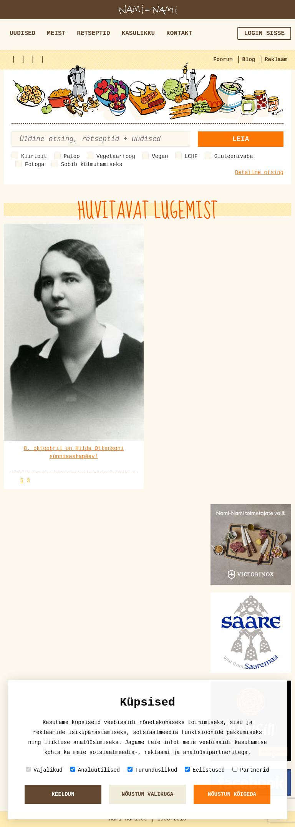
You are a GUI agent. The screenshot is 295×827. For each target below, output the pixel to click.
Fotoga (34, 164)
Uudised (22, 33)
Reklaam (276, 59)
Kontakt (179, 33)
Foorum (222, 59)
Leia (240, 139)
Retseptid (93, 33)
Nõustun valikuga (147, 794)
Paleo (72, 156)
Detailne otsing (259, 172)
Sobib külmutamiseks (92, 164)
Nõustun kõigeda (232, 794)
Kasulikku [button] (138, 33)
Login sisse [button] (264, 33)
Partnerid (250, 770)
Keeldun (63, 794)
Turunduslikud (152, 770)
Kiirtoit (34, 156)
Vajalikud (44, 770)
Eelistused (205, 770)
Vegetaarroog (115, 156)
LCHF (191, 156)
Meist (56, 33)
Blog (248, 59)
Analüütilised (95, 770)
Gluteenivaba (233, 156)
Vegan (160, 156)
